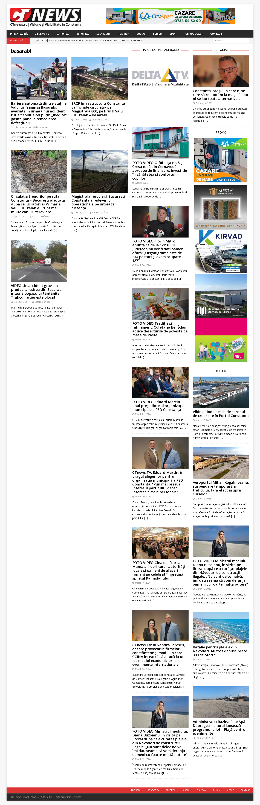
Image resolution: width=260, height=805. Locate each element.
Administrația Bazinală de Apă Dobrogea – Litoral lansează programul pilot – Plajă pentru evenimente (219, 727)
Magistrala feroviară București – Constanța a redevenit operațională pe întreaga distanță (99, 202)
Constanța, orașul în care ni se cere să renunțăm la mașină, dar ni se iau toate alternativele (221, 94)
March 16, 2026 (143, 582)
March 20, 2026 (143, 496)
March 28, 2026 (203, 420)
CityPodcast (194, 33)
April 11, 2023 (21, 216)
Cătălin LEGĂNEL (40, 127)
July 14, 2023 (20, 127)
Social (141, 33)
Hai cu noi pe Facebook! (160, 49)
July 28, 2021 (80, 212)
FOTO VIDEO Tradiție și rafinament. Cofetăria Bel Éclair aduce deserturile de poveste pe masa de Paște (159, 329)
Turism (157, 33)
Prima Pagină (19, 33)
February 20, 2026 (204, 738)
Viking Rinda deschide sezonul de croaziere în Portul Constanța (221, 413)
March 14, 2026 (143, 669)
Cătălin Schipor (42, 302)
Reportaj (82, 33)
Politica (123, 33)
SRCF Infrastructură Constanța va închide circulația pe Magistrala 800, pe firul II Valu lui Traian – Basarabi (98, 109)
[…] (54, 141)
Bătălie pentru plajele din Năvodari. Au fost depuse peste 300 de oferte (220, 651)
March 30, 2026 (143, 265)
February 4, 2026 (204, 103)
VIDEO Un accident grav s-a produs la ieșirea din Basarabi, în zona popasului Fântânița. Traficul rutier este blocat (37, 291)
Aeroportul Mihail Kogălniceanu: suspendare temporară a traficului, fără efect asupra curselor (221, 488)
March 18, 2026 (203, 498)
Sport (174, 33)
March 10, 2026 (203, 659)
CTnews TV (42, 33)
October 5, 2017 (22, 302)
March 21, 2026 (143, 414)
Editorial (62, 33)
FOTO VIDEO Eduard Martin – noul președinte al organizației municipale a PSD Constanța (158, 405)
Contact (216, 33)
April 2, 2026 (141, 183)
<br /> (160, 106)
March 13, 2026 (143, 759)
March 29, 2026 (143, 339)
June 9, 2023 (80, 119)
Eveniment (103, 33)
